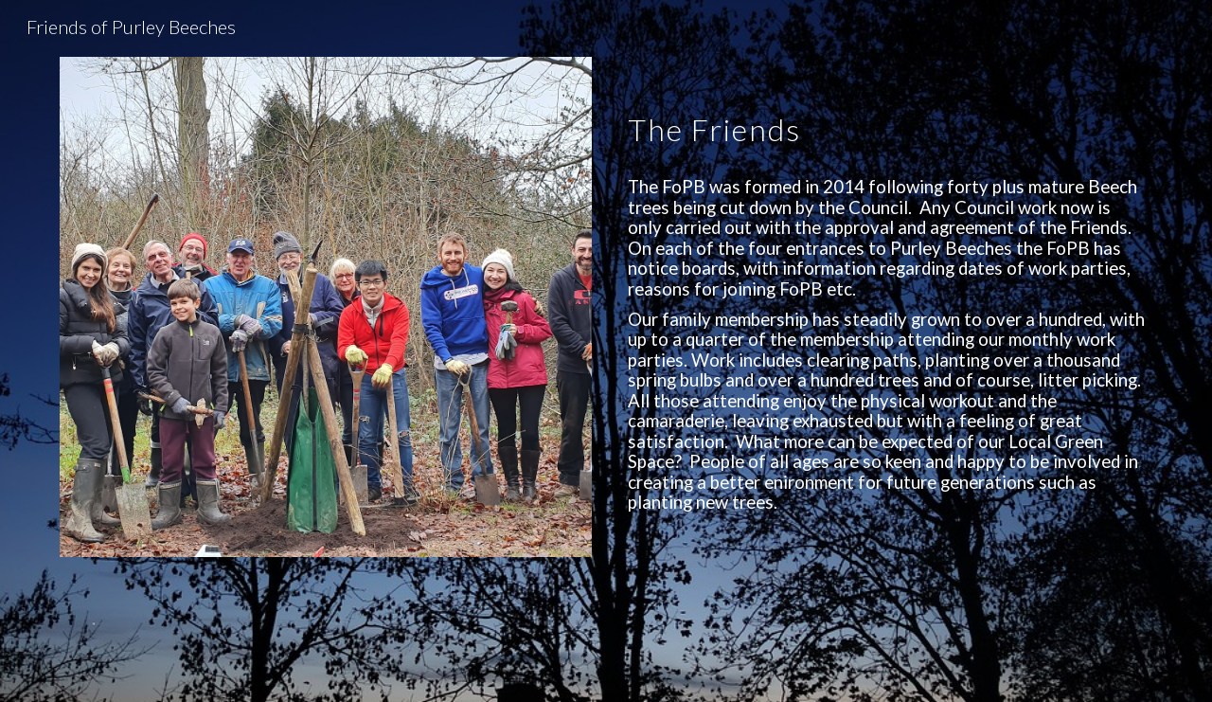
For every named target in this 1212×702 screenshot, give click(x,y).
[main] (886, 110)
